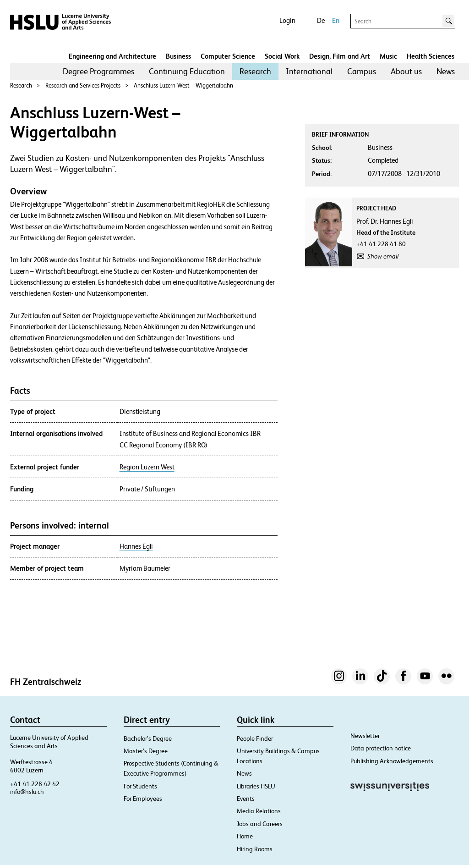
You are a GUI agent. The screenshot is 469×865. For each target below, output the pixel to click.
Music (388, 56)
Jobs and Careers (260, 823)
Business (178, 56)
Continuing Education (187, 71)
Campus (361, 71)
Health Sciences (430, 56)
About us (406, 71)
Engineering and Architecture (112, 56)
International (309, 71)
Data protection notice (380, 748)
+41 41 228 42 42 (35, 784)
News (445, 71)
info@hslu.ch (27, 791)
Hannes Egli (136, 546)
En (335, 20)
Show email (382, 256)
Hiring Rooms (255, 849)
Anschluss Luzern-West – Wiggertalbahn (183, 85)
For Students (140, 786)
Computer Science (228, 56)
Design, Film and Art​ (339, 56)
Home (245, 836)
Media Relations (259, 811)
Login (287, 20)
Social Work (282, 56)
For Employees (143, 798)
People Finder (255, 738)
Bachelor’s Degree (148, 738)
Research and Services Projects (82, 85)
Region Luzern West (147, 467)
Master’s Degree (146, 751)
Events (246, 798)
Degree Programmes (98, 71)
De (321, 20)
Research (255, 71)
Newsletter (365, 735)
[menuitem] (98, 71)
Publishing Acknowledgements (391, 761)
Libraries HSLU (256, 786)
